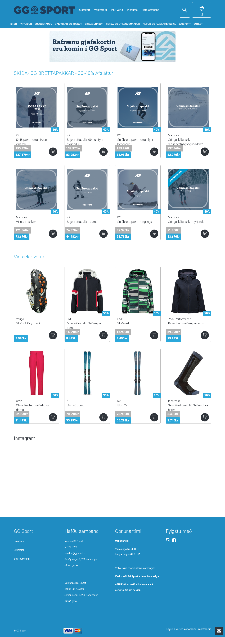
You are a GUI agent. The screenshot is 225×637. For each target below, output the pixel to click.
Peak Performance (179, 319)
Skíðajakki (123, 323)
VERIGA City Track (28, 323)
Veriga (20, 319)
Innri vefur (117, 10)
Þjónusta (132, 10)
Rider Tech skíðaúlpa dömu (186, 323)
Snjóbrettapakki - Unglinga (134, 222)
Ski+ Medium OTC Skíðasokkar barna (188, 407)
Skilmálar (19, 550)
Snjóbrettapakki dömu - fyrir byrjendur (85, 142)
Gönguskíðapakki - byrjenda (186, 222)
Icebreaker (174, 401)
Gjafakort (84, 10)
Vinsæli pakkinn (26, 222)
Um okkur (19, 541)
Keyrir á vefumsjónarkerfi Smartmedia (188, 629)
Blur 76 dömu (75, 405)
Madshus (173, 135)
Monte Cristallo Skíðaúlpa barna (84, 325)
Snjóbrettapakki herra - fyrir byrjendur (135, 142)
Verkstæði (100, 10)
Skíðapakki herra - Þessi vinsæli (31, 142)
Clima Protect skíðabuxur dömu (33, 407)
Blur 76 (122, 405)
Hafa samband (150, 10)
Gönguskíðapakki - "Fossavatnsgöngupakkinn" (185, 142)
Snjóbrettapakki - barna (82, 222)
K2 (17, 135)
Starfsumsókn (22, 558)
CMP (70, 319)
